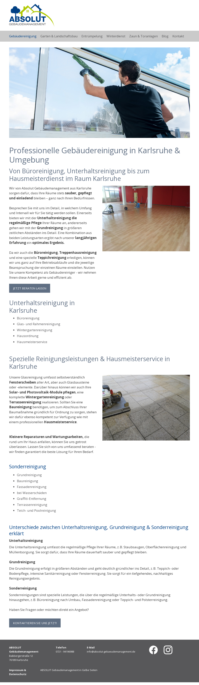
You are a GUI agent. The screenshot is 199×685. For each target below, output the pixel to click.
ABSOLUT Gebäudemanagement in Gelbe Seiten (68, 672)
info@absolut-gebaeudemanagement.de (111, 654)
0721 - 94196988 (65, 654)
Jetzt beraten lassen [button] (29, 288)
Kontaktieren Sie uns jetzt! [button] (35, 624)
